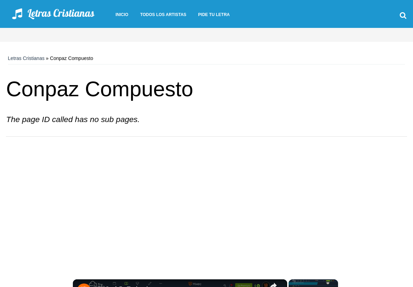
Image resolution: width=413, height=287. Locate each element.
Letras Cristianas (26, 58)
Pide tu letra (214, 14)
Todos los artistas (163, 14)
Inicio (121, 14)
